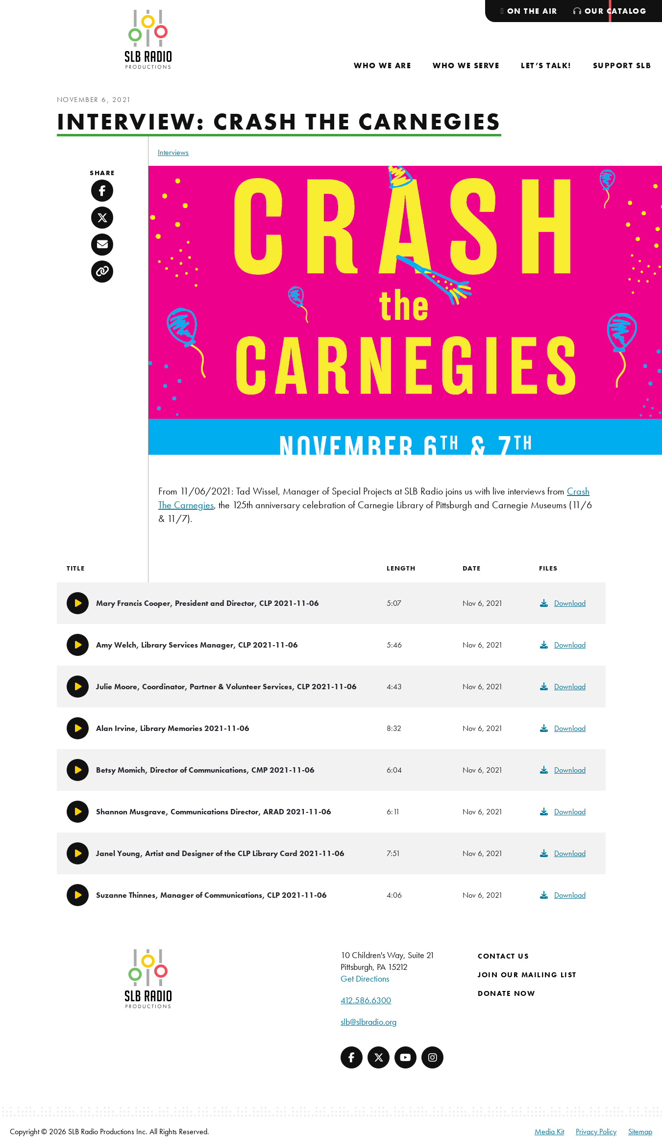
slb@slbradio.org (368, 1021)
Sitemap (640, 1131)
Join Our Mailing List (527, 975)
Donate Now (506, 993)
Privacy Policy (596, 1131)
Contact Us (503, 956)
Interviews (173, 152)
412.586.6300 (366, 1000)
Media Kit (549, 1131)
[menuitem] (382, 65)
